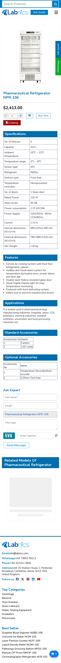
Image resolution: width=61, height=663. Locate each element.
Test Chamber (10, 602)
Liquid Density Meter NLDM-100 (20, 644)
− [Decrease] (6, 115)
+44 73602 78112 (19, 558)
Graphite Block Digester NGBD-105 (22, 632)
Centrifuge (8, 594)
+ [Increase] (21, 115)
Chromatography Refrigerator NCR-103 (24, 656)
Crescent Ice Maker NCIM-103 (19, 636)
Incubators (8, 614)
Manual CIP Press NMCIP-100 (19, 652)
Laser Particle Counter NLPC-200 (21, 640)
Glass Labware (11, 606)
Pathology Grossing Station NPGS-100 (24, 648)
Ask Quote (39, 12)
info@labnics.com (15, 553)
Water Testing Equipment (16, 610)
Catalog (12, 123)
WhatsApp (58, 66)
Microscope (8, 618)
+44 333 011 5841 (16, 563)
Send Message (16, 445)
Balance (6, 598)
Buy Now (43, 115)
